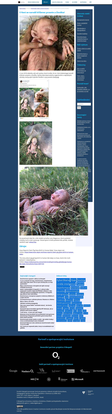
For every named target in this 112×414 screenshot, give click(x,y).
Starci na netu (81, 61)
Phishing (77, 300)
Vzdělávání (82, 318)
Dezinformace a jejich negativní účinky (82, 56)
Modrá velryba (66, 316)
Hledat (79, 107)
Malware (59, 316)
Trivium (83, 320)
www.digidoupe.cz (36, 403)
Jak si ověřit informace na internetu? (81, 71)
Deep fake (72, 306)
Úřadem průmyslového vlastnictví (57, 401)
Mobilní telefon (68, 313)
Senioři (80, 311)
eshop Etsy (32, 242)
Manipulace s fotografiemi (81, 29)
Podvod (80, 284)
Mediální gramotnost (64, 303)
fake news (79, 306)
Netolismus (75, 316)
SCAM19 (70, 320)
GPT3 (75, 311)
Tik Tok (86, 313)
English (76, 318)
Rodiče (81, 316)
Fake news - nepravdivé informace (81, 78)
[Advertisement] (84, 225)
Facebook (80, 294)
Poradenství (61, 300)
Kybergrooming (62, 294)
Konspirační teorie (83, 20)
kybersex (59, 308)
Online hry (59, 313)
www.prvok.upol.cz (23, 403)
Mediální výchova (62, 306)
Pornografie (76, 320)
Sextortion (69, 300)
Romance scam (76, 303)
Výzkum (83, 288)
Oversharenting (61, 318)
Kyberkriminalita (72, 291)
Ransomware (60, 311)
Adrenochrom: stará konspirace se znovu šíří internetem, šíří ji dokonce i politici (84, 136)
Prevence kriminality (76, 297)
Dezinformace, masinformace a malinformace (82, 39)
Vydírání (72, 294)
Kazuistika (61, 291)
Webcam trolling (77, 313)
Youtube (72, 308)
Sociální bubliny (82, 34)
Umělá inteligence (66, 283)
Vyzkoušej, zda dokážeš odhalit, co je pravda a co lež (83, 89)
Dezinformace (63, 287)
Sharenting (87, 306)
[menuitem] (21, 2)
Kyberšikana (63, 280)
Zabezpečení (79, 308)
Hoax (73, 280)
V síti (66, 297)
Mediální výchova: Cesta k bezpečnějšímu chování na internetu (84, 122)
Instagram (66, 308)
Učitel (84, 311)
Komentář (75, 288)
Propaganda (69, 318)
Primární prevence (61, 320)
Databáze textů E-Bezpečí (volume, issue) (30, 397)
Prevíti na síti (68, 311)
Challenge (60, 297)
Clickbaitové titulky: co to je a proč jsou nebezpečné (83, 128)
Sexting (81, 280)
